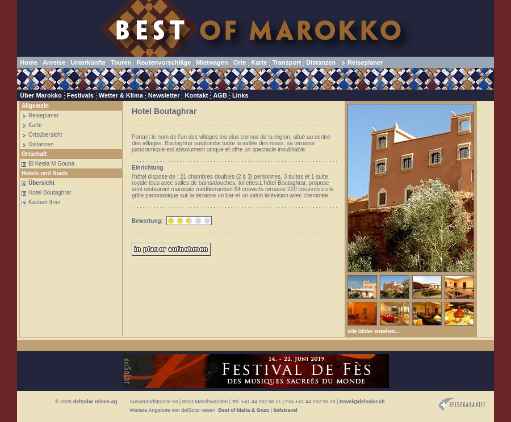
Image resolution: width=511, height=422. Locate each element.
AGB (220, 95)
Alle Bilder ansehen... (373, 331)
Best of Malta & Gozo (243, 410)
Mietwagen (212, 62)
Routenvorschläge (163, 62)
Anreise (54, 62)
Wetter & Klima (121, 95)
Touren (121, 62)
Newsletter (164, 95)
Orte (239, 62)
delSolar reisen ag (95, 401)
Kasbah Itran (44, 202)
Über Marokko (40, 95)
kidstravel (286, 410)
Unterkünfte (88, 62)
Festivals (80, 95)
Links (240, 95)
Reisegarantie (461, 405)
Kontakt (196, 95)
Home (28, 62)
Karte (259, 62)
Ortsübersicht (45, 135)
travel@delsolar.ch (362, 401)
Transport (286, 62)
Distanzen (321, 62)
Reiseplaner (365, 62)
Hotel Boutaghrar (50, 192)
